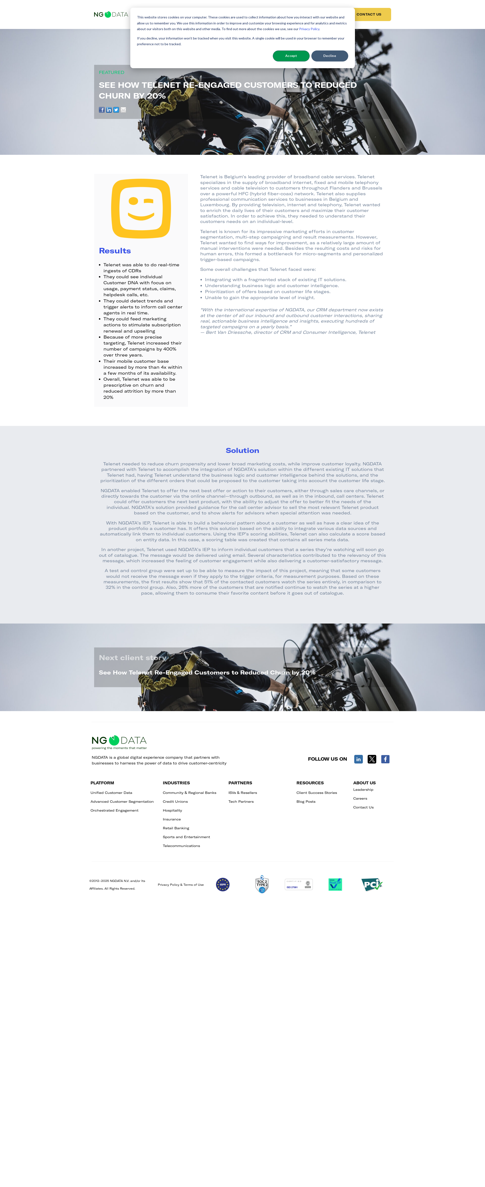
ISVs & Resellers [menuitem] (242, 793)
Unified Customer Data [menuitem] (111, 793)
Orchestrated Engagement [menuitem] (114, 810)
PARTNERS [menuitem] (240, 782)
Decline (329, 56)
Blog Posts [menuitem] (306, 801)
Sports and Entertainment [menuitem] (186, 837)
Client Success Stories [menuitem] (317, 793)
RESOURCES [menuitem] (310, 782)
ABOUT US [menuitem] (364, 782)
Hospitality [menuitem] (172, 810)
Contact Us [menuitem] (363, 807)
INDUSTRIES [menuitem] (176, 782)
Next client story (132, 657)
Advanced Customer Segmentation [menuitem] (122, 801)
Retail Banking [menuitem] (176, 828)
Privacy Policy (309, 29)
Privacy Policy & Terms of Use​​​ (181, 884)
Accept (291, 56)
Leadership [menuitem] (363, 789)
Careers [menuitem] (360, 798)
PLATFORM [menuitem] (102, 782)
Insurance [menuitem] (172, 819)
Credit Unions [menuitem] (175, 801)
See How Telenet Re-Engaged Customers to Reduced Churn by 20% (207, 672)
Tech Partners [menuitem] (241, 801)
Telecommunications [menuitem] (181, 846)
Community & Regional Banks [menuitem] (189, 793)
